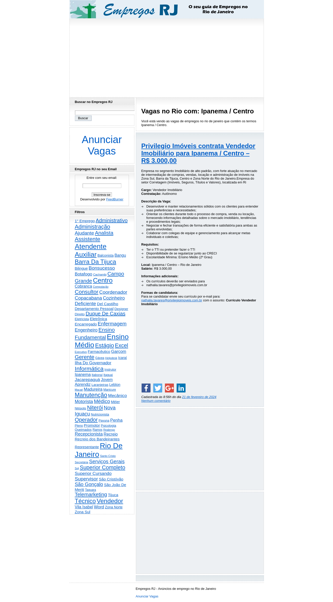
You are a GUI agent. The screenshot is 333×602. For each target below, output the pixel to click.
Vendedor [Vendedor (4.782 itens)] (110, 500)
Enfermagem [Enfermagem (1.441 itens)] (112, 323)
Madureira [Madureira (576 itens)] (93, 389)
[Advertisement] (166, 56)
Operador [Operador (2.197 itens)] (86, 420)
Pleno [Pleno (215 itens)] (79, 425)
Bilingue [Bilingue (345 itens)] (81, 268)
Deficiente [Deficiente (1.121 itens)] (85, 303)
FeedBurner (114, 199)
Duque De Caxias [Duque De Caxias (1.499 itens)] (105, 313)
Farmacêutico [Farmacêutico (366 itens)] (99, 352)
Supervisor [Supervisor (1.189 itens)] (86, 478)
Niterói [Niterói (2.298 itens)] (95, 407)
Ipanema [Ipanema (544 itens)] (83, 374)
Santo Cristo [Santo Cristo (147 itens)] (108, 455)
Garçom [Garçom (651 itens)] (118, 351)
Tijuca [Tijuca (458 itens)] (113, 495)
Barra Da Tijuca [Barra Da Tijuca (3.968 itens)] (95, 262)
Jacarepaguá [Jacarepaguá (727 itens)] (87, 379)
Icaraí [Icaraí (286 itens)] (122, 358)
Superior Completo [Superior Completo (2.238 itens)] (102, 468)
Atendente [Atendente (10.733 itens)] (91, 246)
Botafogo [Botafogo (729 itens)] (83, 274)
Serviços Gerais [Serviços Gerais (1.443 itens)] (107, 461)
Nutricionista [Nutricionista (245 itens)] (100, 414)
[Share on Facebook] (146, 387)
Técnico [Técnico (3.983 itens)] (85, 501)
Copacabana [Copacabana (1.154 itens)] (88, 298)
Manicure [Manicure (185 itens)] (109, 389)
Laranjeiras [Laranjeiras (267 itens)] (99, 385)
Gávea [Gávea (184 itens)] (99, 358)
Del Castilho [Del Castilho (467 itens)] (107, 304)
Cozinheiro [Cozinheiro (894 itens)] (114, 298)
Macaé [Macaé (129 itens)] (79, 389)
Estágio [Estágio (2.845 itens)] (104, 345)
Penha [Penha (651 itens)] (116, 420)
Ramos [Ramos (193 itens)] (98, 430)
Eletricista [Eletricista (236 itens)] (82, 319)
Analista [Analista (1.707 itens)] (104, 233)
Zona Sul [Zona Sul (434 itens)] (82, 512)
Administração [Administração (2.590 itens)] (92, 226)
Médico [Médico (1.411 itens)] (102, 401)
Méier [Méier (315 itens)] (115, 402)
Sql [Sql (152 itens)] (77, 468)
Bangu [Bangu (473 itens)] (120, 255)
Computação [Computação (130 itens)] (100, 286)
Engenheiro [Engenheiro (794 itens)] (86, 330)
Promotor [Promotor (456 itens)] (92, 425)
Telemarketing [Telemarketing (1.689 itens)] (91, 494)
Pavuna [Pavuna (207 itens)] (103, 420)
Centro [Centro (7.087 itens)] (103, 280)
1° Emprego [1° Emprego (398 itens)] (85, 221)
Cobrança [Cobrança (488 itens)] (83, 286)
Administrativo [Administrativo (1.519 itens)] (112, 220)
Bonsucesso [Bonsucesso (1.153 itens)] (102, 268)
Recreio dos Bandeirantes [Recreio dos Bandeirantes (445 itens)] (97, 439)
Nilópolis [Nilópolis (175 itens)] (80, 408)
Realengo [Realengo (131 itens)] (109, 429)
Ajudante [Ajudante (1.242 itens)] (84, 233)
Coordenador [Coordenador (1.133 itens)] (113, 292)
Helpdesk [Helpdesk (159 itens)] (111, 357)
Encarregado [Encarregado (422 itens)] (86, 324)
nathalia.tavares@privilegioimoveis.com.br (171, 300)
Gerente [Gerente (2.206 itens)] (84, 357)
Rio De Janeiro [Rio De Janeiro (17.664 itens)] (99, 449)
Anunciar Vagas (102, 145)
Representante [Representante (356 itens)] (87, 447)
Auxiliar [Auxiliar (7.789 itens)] (86, 254)
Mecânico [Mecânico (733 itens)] (117, 395)
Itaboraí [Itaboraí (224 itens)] (97, 375)
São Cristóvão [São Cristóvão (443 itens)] (111, 479)
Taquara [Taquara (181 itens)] (90, 490)
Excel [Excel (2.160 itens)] (121, 345)
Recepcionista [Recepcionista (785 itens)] (89, 434)
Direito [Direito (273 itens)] (80, 314)
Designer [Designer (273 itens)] (121, 309)
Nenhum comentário (156, 401)
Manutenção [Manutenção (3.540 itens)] (91, 395)
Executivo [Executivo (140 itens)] (81, 351)
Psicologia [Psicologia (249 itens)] (108, 425)
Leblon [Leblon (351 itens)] (114, 385)
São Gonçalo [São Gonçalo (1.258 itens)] (89, 484)
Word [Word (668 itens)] (99, 507)
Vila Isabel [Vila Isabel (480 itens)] (84, 507)
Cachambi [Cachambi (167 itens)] (100, 274)
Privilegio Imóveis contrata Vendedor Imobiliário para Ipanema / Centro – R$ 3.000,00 (198, 153)
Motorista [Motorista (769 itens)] (84, 401)
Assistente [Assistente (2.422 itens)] (87, 239)
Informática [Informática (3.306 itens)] (89, 368)
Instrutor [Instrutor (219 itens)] (110, 369)
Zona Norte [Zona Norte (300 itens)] (114, 507)
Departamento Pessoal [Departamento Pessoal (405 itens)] (94, 308)
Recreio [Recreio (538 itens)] (111, 434)
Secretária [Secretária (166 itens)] (81, 462)
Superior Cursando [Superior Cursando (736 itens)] (93, 473)
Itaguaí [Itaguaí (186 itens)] (108, 375)
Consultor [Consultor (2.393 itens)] (86, 292)
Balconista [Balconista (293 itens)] (105, 255)
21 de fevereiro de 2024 (199, 397)
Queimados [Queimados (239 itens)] (83, 430)
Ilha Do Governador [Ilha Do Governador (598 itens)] (93, 362)
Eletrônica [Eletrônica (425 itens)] (98, 319)
